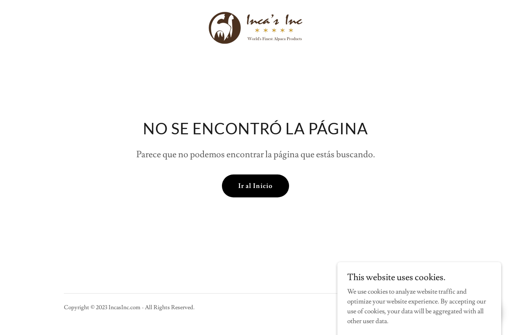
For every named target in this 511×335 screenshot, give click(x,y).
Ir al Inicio (255, 186)
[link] (255, 26)
